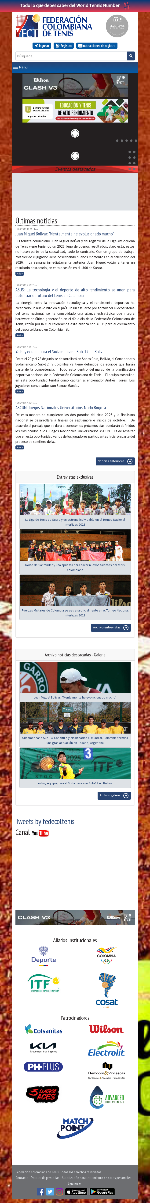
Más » (19, 273)
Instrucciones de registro (96, 45)
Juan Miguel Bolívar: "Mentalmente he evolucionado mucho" (64, 234)
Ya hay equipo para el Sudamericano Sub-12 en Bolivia (60, 352)
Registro (64, 45)
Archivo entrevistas (111, 628)
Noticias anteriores (115, 461)
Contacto (22, 1177)
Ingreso (42, 45)
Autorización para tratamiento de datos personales (96, 1177)
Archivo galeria (114, 795)
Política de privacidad (45, 1177)
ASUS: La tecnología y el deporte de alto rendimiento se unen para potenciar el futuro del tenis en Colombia (75, 292)
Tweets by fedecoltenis (44, 821)
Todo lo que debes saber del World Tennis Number (75, 5)
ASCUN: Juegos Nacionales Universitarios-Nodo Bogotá (60, 408)
